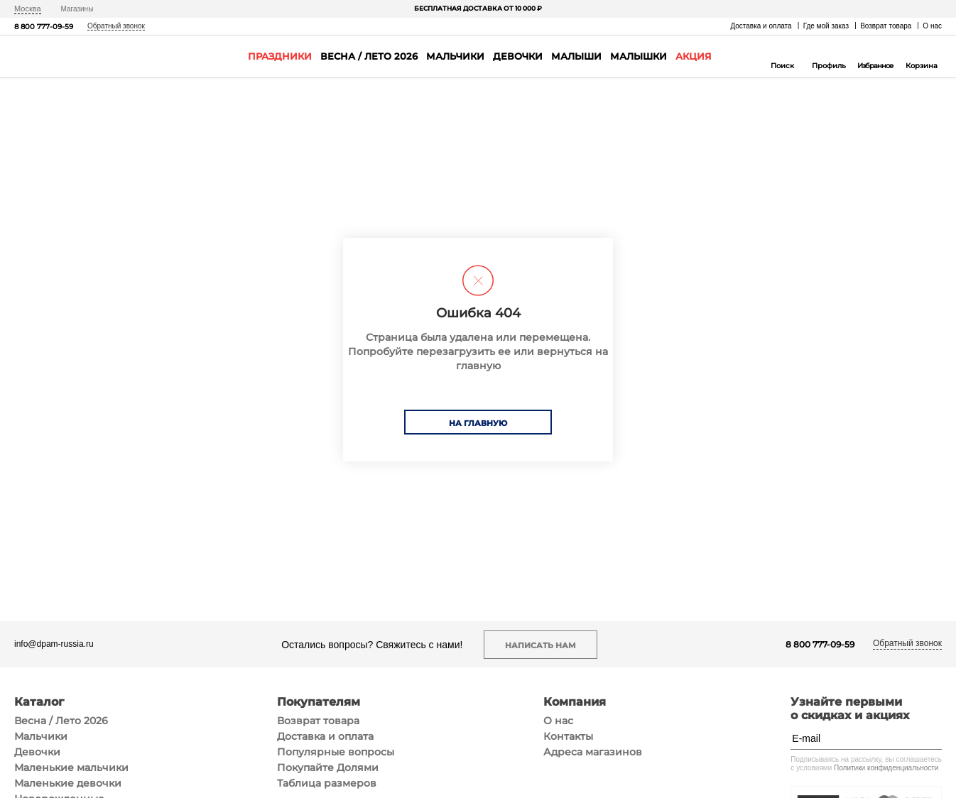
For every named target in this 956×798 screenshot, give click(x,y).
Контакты (568, 736)
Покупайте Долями (328, 767)
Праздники (280, 56)
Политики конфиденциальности (886, 768)
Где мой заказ (826, 26)
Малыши (576, 56)
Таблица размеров (326, 783)
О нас (932, 26)
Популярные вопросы (335, 752)
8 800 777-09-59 (43, 26)
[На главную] (55, 56)
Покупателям (318, 702)
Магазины (77, 9)
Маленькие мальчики (71, 767)
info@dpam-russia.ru (54, 644)
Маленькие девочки (67, 783)
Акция (693, 56)
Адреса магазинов (592, 752)
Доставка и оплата (760, 26)
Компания (574, 702)
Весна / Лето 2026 (369, 56)
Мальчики (455, 56)
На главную (478, 423)
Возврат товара (885, 26)
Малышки (638, 56)
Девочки (518, 56)
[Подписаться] (931, 738)
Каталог (39, 702)
